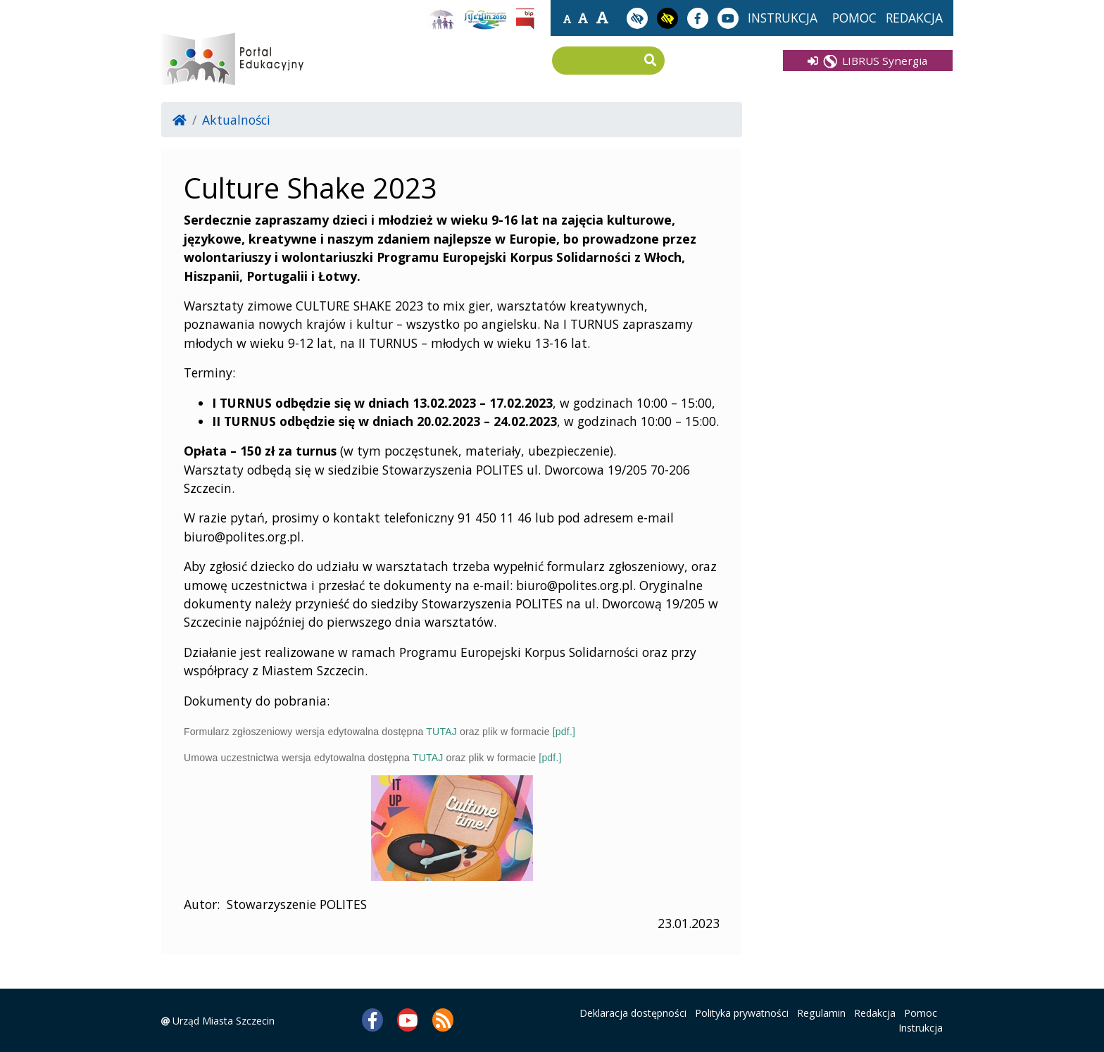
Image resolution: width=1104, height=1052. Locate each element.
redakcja (914, 17)
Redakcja (875, 1013)
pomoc (854, 17)
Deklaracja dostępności (632, 1013)
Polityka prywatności (742, 1013)
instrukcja (782, 17)
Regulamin (821, 1013)
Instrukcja (920, 1027)
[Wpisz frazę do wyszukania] (598, 61)
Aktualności (236, 119)
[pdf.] (564, 731)
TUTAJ (441, 731)
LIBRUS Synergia (867, 60)
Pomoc (920, 1013)
